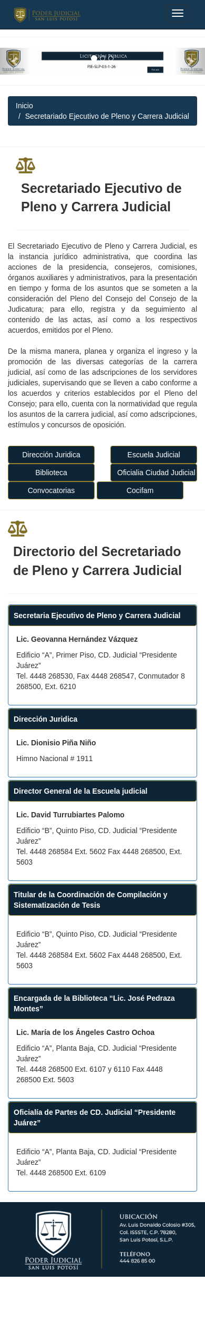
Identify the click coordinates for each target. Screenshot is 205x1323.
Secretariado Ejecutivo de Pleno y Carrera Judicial (101, 197)
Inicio (24, 105)
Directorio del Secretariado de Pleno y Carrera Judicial (97, 561)
